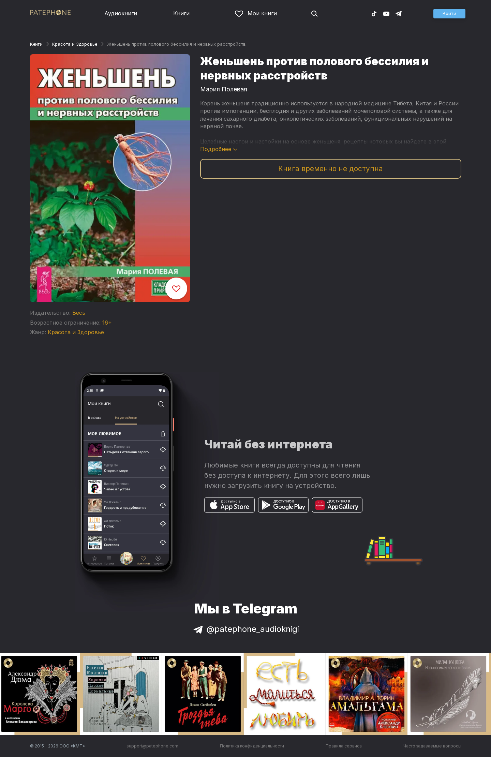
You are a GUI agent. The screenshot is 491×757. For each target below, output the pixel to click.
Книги (181, 13)
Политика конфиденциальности (252, 745)
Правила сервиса (344, 745)
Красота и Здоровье (75, 44)
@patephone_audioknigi (245, 629)
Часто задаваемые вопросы (432, 745)
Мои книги (256, 13)
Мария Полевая (223, 89)
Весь (78, 312)
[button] (449, 13)
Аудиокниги (120, 13)
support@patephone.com (152, 745)
